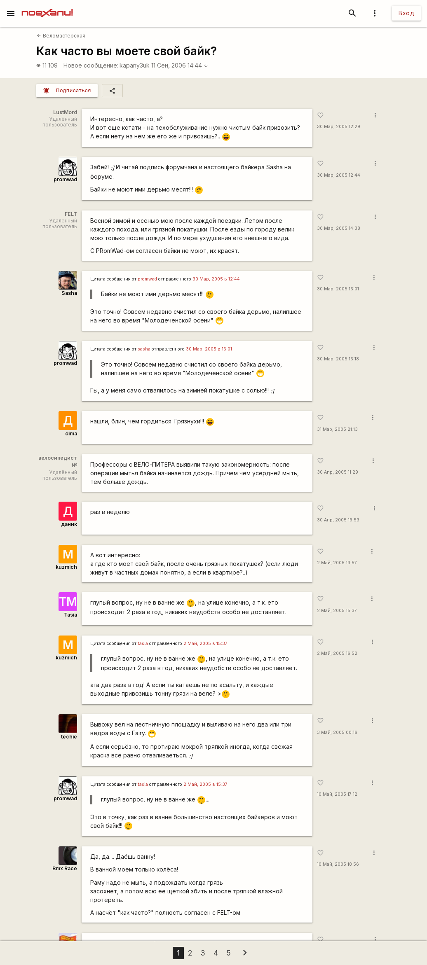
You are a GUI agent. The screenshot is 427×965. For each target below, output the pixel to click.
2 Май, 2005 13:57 (337, 562)
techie (69, 737)
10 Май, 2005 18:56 (338, 864)
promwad (65, 179)
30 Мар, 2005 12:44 (338, 175)
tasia (143, 643)
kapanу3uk (135, 65)
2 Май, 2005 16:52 (337, 653)
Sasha (69, 293)
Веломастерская (60, 36)
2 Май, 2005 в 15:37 (205, 643)
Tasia (70, 615)
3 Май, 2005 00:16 (337, 732)
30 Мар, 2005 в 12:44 (216, 279)
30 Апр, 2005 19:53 (338, 520)
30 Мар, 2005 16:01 (338, 289)
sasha (144, 349)
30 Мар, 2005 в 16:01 (209, 349)
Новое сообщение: (90, 65)
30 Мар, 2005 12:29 (338, 126)
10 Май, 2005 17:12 (337, 794)
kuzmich (66, 567)
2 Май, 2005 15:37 (337, 610)
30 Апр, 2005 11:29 (337, 472)
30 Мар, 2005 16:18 (338, 359)
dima (71, 433)
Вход (406, 12)
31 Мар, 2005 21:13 (337, 429)
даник (69, 524)
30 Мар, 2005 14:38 (338, 228)
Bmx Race (64, 868)
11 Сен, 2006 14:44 (179, 65)
